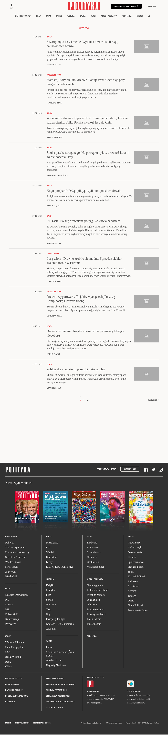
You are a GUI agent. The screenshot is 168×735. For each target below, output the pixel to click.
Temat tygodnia (95, 585)
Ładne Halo (98, 723)
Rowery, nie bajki (96, 614)
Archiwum (133, 586)
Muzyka (50, 590)
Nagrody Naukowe (56, 665)
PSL (7, 609)
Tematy (132, 596)
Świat (48, 16)
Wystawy (51, 605)
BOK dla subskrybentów (16, 696)
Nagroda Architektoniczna (60, 624)
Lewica (9, 605)
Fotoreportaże (135, 552)
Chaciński (92, 557)
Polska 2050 (11, 614)
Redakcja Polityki (13, 679)
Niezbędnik (11, 576)
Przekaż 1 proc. (136, 567)
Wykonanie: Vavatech (114, 723)
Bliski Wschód (13, 657)
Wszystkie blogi (95, 567)
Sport (131, 572)
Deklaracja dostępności (58, 696)
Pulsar (49, 647)
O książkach (93, 600)
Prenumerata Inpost (106, 469)
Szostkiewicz (94, 552)
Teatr (49, 609)
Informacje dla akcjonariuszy (61, 702)
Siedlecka (92, 543)
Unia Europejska (14, 647)
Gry (48, 614)
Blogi (93, 16)
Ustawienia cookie (54, 708)
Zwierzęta (133, 581)
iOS (88, 692)
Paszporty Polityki (55, 619)
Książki (50, 585)
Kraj (38, 16)
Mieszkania (52, 543)
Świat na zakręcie (96, 595)
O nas (131, 600)
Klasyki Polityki (136, 576)
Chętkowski (93, 562)
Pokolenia (127, 16)
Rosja (8, 662)
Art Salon (51, 629)
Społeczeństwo (136, 562)
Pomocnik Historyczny (17, 552)
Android (95, 692)
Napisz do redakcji (14, 690)
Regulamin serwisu (55, 679)
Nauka (82, 16)
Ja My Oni (10, 572)
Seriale (49, 600)
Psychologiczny (95, 609)
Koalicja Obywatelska (17, 595)
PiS (7, 600)
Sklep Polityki (135, 605)
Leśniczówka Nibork (42, 723)
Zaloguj (151, 6)
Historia (132, 557)
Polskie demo (94, 619)
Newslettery (134, 543)
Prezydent (10, 624)
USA (7, 652)
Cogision (90, 723)
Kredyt (49, 562)
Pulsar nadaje (94, 624)
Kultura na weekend (97, 590)
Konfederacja (12, 619)
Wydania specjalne (15, 547)
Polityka (9, 543)
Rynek (59, 16)
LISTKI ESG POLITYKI (59, 567)
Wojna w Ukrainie (14, 642)
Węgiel (50, 552)
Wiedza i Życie (13, 562)
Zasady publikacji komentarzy (60, 685)
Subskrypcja (130, 469)
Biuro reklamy (12, 685)
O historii (92, 605)
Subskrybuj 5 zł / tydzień (126, 6)
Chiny (8, 666)
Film (48, 595)
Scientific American (15, 557)
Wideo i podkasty (109, 16)
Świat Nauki (11, 567)
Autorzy (132, 591)
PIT (48, 547)
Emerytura (51, 557)
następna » (153, 400)
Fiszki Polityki (134, 692)
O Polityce (10, 702)
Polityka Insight (22, 723)
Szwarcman (93, 547)
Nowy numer (25, 16)
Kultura (71, 16)
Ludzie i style (135, 547)
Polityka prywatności (56, 690)
